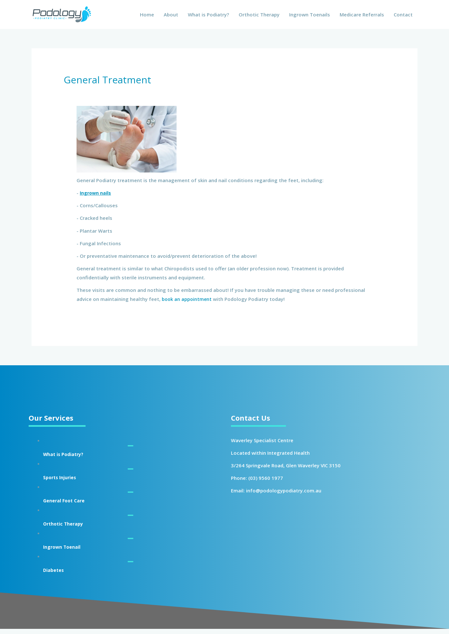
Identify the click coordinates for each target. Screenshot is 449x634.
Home (147, 17)
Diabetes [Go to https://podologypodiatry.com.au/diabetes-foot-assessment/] (54, 575)
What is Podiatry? (208, 17)
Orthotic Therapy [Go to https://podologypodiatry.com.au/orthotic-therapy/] (65, 528)
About (171, 17)
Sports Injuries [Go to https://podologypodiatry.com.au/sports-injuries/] (62, 482)
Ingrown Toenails (309, 17)
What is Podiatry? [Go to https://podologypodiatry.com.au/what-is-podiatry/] (65, 459)
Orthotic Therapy (259, 17)
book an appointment (187, 304)
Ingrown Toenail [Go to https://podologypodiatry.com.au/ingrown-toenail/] (64, 551)
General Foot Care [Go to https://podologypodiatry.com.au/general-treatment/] (66, 505)
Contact (403, 17)
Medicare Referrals (362, 17)
